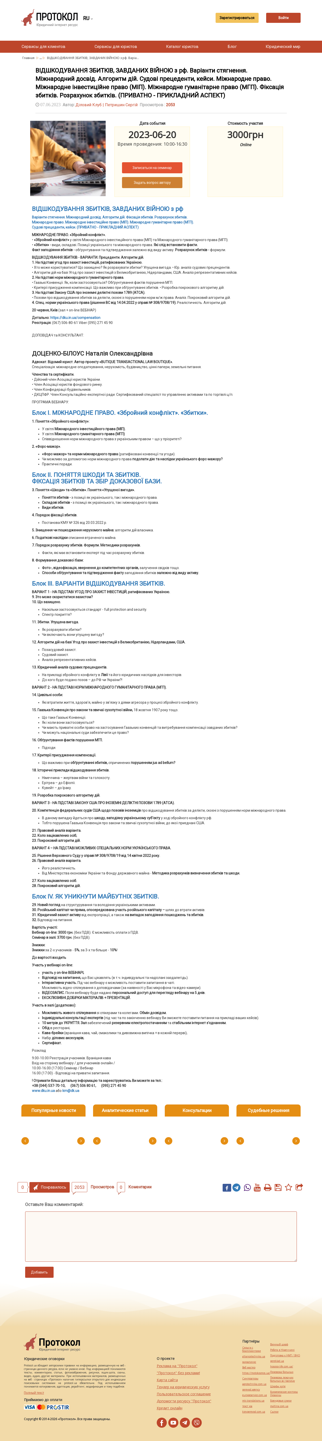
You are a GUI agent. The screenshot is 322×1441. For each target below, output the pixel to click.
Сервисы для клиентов (43, 46)
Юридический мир (283, 46)
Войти (283, 18)
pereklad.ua (277, 1361)
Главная (28, 58)
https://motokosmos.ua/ (256, 1373)
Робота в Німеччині (282, 1350)
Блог (232, 46)
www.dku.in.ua (43, 1091)
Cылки (274, 1411)
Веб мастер (248, 1367)
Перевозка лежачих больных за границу (282, 1379)
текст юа (247, 1406)
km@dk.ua (70, 1091)
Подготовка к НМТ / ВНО (285, 1355)
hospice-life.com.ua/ (281, 1366)
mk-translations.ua (253, 1400)
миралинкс (249, 1362)
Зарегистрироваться (235, 18)
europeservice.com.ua (254, 1395)
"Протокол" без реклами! (178, 1372)
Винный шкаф (279, 1344)
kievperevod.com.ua (253, 1411)
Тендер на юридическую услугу (183, 1386)
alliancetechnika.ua (253, 1356)
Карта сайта (167, 1379)
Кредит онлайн (169, 1408)
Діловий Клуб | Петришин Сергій (106, 104)
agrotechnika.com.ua (254, 1384)
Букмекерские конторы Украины (284, 1393)
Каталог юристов (182, 46)
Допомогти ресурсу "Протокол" (184, 1401)
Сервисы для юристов (116, 46)
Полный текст (34, 1393)
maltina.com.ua (279, 1406)
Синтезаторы (250, 1378)
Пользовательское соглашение (184, 1394)
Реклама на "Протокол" (177, 1365)
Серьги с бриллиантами (251, 1349)
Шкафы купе (278, 1386)
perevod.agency (251, 1389)
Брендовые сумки (281, 1400)
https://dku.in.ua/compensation (75, 318)
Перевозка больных (281, 1372)
